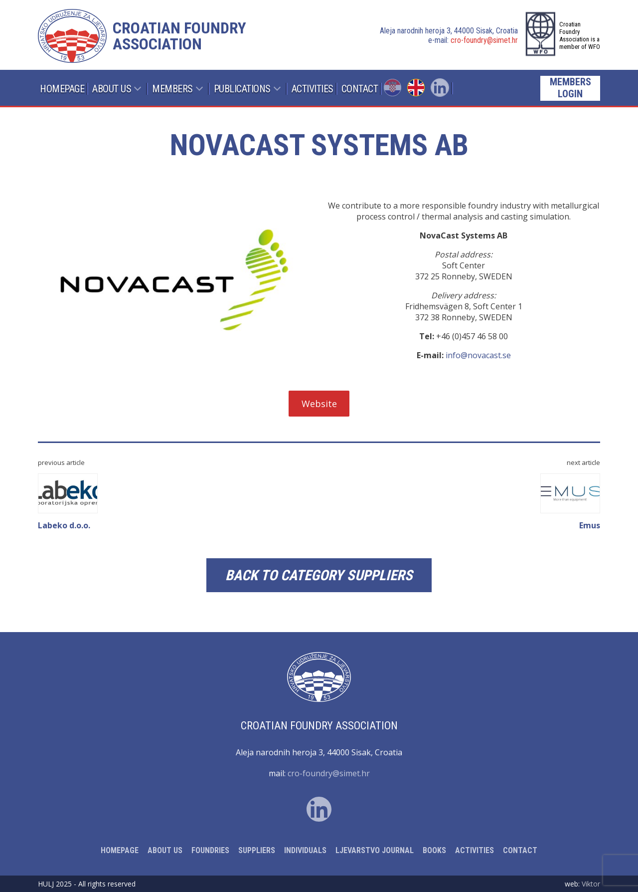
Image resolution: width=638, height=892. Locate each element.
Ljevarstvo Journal (374, 850)
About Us (111, 89)
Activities (312, 89)
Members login (570, 88)
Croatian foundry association (179, 35)
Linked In (440, 87)
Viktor (591, 884)
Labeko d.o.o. (68, 502)
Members (172, 89)
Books (434, 850)
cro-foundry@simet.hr (484, 40)
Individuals (305, 850)
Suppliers (256, 850)
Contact (359, 89)
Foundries (210, 850)
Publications (242, 89)
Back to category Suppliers (319, 575)
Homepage (62, 89)
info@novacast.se (478, 355)
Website (319, 404)
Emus (570, 502)
